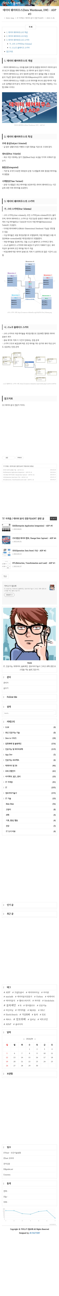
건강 (31, 826)
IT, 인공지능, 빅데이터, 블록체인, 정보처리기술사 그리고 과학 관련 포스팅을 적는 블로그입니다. (25, 590)
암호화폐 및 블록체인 (31, 743)
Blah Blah (31, 804)
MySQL (33, 1010)
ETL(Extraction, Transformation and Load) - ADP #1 (17, 480)
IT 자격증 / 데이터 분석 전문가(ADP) (30, 18)
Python (39, 996)
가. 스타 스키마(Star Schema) (20, 44)
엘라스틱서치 (24, 1000)
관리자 (5, 683)
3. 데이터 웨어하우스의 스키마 (17, 40)
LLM (31, 727)
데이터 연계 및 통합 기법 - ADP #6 (12, 470)
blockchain (49, 1000)
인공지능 (42, 1005)
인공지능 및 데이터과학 (31, 749)
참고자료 (9, 51)
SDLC (42, 1010)
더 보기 (53, 518)
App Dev (31, 754)
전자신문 (6, 1164)
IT (31, 787)
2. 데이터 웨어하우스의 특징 (17, 36)
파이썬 (37, 1000)
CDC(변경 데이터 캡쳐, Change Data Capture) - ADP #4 (17, 475)
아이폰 (46, 992)
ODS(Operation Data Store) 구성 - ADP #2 (14, 477)
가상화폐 (26, 1014)
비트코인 (44, 1019)
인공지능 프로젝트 (31, 760)
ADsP (8, 1024)
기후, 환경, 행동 (31, 820)
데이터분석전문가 (24, 996)
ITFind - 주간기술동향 (12, 1153)
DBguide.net (8, 1169)
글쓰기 (5, 688)
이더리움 (21, 1010)
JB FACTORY (34, 1233)
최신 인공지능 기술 (31, 732)
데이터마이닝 (33, 992)
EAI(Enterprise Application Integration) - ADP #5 (16, 472)
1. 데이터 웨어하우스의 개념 (17, 32)
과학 (31, 815)
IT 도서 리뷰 (31, 831)
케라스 (8, 1019)
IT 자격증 (6, 466)
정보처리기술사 (31, 793)
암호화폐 (21, 1019)
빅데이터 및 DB (31, 765)
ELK (44, 1014)
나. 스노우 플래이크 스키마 (19, 47)
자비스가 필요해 (10, 586)
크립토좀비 (19, 992)
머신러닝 (9, 1010)
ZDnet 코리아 (8, 1158)
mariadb (9, 996)
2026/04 (29, 1039)
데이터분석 (10, 1000)
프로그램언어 (31, 771)
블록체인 (11, 1005)
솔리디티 (19, 1024)
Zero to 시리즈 (31, 738)
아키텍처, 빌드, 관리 (31, 776)
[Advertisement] (29, 433)
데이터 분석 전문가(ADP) (16, 466)
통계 (36, 1014)
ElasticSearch (12, 1014)
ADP (8, 992)
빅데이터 (51, 996)
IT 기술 (31, 798)
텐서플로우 (30, 1005)
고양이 (31, 809)
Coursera (6, 1174)
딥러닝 (32, 1019)
